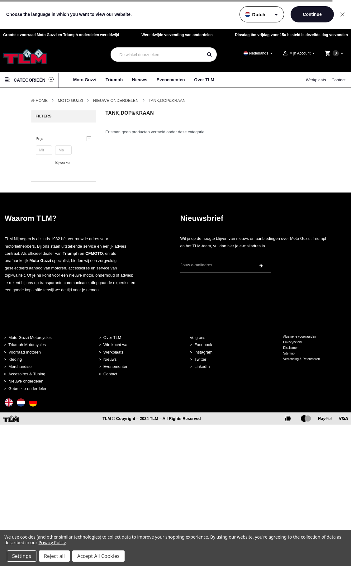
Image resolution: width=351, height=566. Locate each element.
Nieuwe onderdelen (25, 381)
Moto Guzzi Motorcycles (30, 337)
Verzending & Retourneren (301, 359)
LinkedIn (202, 366)
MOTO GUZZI (70, 100)
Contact (338, 80)
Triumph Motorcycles (27, 344)
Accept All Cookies (98, 556)
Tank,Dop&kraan (167, 100)
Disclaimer (290, 348)
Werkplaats (316, 80)
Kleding (15, 359)
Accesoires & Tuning (26, 374)
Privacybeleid (292, 342)
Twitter (200, 359)
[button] (63, 138)
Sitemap (289, 353)
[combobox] (157, 54)
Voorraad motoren (24, 352)
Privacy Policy (52, 542)
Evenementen (171, 79)
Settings (21, 556)
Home (42, 100)
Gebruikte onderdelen (27, 388)
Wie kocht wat (116, 344)
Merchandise (19, 366)
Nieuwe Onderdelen (116, 100)
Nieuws (139, 79)
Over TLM (204, 79)
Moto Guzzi (85, 79)
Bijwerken (63, 162)
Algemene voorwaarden (299, 336)
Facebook (203, 344)
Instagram (203, 352)
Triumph (114, 79)
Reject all (54, 556)
